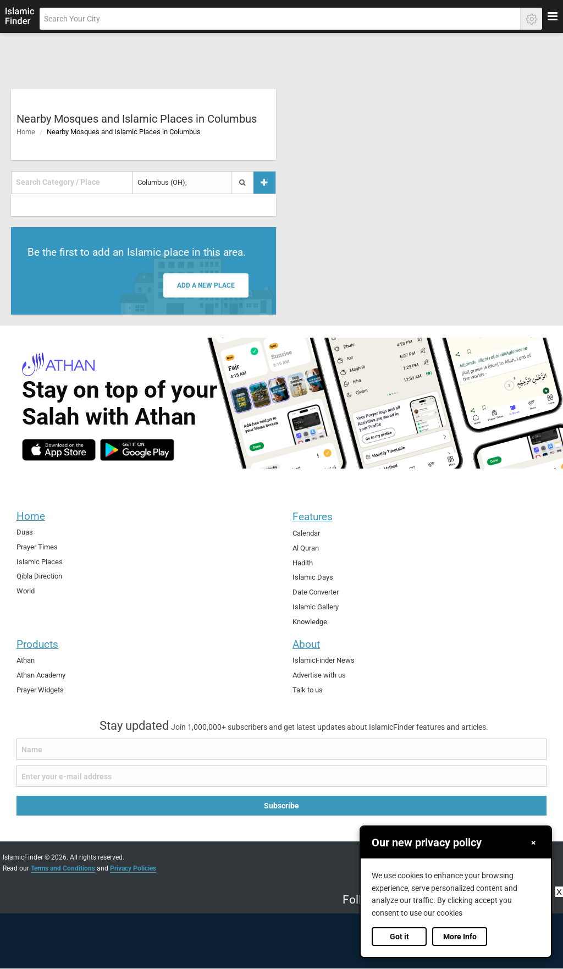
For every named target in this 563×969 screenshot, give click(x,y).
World (25, 591)
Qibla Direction (39, 576)
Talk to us (307, 689)
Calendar (306, 533)
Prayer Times (37, 546)
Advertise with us (319, 674)
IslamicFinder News (323, 660)
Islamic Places (39, 561)
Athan (25, 660)
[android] (137, 450)
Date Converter (315, 592)
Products (37, 644)
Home (25, 132)
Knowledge (309, 622)
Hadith (302, 562)
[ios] (59, 450)
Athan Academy (40, 674)
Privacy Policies (133, 868)
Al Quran (305, 547)
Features (312, 516)
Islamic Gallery (315, 607)
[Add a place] (264, 182)
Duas (24, 532)
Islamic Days (312, 577)
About (306, 644)
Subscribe (281, 805)
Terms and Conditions (63, 868)
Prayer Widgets (40, 689)
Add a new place (206, 285)
